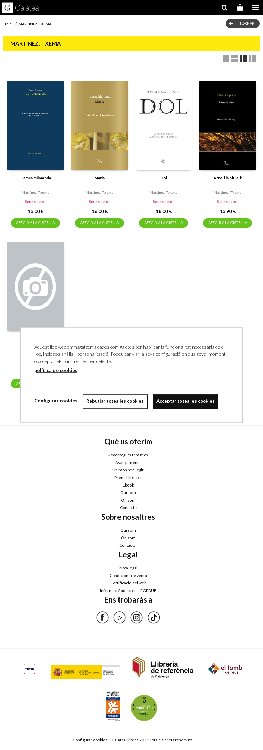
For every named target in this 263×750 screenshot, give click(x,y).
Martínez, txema (35, 192)
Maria (99, 177)
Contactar (128, 545)
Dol (163, 177)
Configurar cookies (90, 739)
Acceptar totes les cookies (185, 401)
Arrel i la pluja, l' (227, 177)
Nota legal (128, 567)
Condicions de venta (128, 575)
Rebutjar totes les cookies (115, 401)
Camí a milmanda (35, 177)
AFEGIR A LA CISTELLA (35, 222)
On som (128, 500)
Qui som (128, 492)
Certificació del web (128, 582)
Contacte (128, 507)
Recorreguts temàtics (128, 454)
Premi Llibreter (128, 477)
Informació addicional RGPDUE (128, 590)
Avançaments (128, 462)
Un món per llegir (128, 470)
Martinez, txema (227, 192)
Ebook (128, 485)
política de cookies (55, 370)
